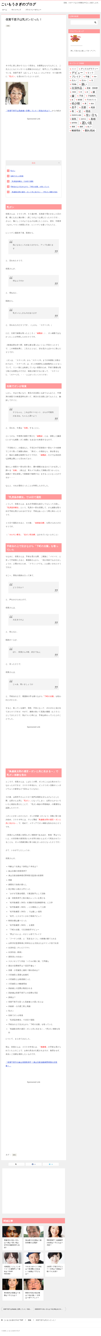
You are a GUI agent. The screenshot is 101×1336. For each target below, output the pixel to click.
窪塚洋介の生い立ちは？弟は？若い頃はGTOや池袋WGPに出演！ (12, 1243)
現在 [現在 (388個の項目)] (88, 111)
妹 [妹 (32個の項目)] (81, 92)
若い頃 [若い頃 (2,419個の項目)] (87, 122)
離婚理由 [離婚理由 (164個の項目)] (76, 130)
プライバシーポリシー (33, 9)
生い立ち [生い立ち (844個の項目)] (91, 115)
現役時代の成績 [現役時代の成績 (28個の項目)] (76, 115)
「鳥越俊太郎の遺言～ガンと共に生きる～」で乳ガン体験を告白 (34, 192)
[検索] (84, 22)
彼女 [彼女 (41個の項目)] (92, 103)
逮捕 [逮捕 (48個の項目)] (81, 126)
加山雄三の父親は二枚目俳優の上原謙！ (33, 1241)
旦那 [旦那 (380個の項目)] (83, 107)
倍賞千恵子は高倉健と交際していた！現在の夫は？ (18, 1309)
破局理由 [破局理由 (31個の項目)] (74, 122)
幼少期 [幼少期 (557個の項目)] (76, 103)
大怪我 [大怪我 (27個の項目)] (74, 92)
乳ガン (12, 171)
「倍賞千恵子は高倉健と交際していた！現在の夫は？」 (29, 111)
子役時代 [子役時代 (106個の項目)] (92, 96)
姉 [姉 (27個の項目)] (87, 92)
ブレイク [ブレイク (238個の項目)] (76, 76)
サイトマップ (16, 9)
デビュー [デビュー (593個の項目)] (77, 72)
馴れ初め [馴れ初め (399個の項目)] (90, 130)
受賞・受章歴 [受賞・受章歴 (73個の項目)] (92, 88)
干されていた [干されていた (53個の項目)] (91, 99)
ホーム (4, 9)
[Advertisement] (34, 44)
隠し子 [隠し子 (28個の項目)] (89, 126)
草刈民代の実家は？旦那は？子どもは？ (12, 1294)
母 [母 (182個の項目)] (73, 111)
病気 (14, 1155)
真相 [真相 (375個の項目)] (93, 119)
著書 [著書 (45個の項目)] (73, 126)
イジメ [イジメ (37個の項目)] (74, 69)
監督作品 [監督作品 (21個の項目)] (83, 119)
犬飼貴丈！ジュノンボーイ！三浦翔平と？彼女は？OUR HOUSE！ (12, 1270)
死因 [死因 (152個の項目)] (93, 107)
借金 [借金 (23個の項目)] (95, 76)
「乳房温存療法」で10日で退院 (21, 181)
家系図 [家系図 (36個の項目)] (80, 99)
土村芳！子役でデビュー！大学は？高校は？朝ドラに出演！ (55, 1269)
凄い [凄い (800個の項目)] (84, 84)
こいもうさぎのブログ (18, 3)
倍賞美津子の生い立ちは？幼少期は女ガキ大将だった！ (50, 1309)
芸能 (8, 26)
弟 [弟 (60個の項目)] (85, 103)
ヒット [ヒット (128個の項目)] (91, 72)
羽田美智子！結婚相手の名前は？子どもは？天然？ (55, 1242)
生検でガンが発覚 (16, 176)
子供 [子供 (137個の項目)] (81, 96)
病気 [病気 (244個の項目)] (74, 119)
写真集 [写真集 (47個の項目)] (74, 84)
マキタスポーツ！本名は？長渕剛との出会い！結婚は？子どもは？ (33, 1270)
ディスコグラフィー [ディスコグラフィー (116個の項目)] (89, 69)
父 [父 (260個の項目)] (80, 111)
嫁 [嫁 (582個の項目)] (73, 95)
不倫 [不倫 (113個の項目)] (87, 76)
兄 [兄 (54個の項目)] (92, 80)
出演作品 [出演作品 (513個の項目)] (77, 87)
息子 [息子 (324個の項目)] (74, 107)
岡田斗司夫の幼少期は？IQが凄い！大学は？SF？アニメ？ (32, 1295)
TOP (13, 1320)
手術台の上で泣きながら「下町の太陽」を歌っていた (29, 186)
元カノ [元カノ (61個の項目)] (74, 80)
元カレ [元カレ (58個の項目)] (84, 80)
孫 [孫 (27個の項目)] (72, 99)
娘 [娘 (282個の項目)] (94, 92)
